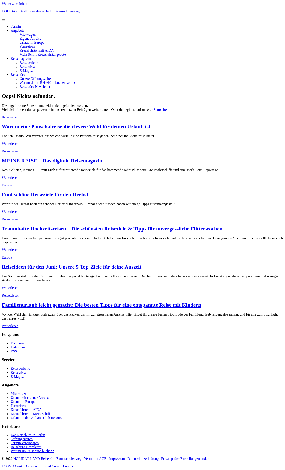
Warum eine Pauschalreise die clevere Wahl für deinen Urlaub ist (76, 126)
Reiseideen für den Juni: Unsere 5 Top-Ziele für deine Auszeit (71, 267)
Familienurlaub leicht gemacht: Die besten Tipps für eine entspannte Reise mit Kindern (101, 305)
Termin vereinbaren (25, 443)
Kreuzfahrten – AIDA (26, 410)
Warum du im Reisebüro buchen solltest (48, 82)
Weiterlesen (10, 144)
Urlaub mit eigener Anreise (30, 398)
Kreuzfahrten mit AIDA (37, 50)
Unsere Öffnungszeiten (36, 78)
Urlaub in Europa (32, 42)
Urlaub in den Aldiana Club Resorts (36, 418)
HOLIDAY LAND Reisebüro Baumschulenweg (47, 458)
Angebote (17, 30)
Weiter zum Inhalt (14, 4)
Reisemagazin (21, 58)
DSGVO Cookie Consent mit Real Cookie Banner (37, 466)
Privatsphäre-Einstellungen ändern (185, 458)
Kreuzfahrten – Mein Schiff (30, 414)
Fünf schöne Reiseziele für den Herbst (45, 194)
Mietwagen (28, 34)
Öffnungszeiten (22, 439)
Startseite (160, 109)
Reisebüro (18, 74)
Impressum (117, 458)
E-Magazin (27, 70)
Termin (16, 26)
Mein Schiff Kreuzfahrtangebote (43, 54)
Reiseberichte (29, 62)
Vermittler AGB (95, 458)
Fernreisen (27, 46)
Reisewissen (28, 66)
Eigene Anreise (30, 38)
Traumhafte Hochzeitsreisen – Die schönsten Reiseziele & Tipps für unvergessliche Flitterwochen (112, 229)
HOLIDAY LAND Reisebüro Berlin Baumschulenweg (41, 11)
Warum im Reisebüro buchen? (32, 451)
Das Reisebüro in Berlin (28, 435)
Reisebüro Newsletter (35, 86)
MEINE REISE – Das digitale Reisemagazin (52, 161)
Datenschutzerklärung (143, 458)
